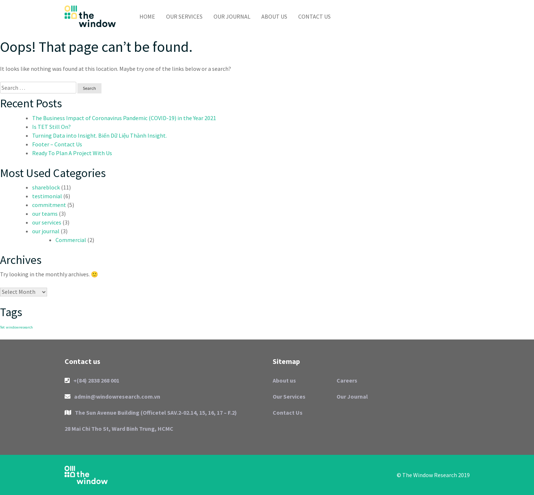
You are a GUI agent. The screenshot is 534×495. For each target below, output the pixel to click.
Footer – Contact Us (57, 144)
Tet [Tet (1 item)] (2, 327)
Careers (347, 380)
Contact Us (314, 16)
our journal (45, 231)
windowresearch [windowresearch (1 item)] (19, 327)
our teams (45, 213)
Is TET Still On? (51, 126)
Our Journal (232, 16)
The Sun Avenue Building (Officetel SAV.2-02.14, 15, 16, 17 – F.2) (151, 412)
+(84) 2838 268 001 (92, 380)
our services (46, 222)
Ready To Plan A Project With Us (72, 153)
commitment (49, 204)
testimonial (47, 196)
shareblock (46, 187)
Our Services (184, 16)
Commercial (70, 239)
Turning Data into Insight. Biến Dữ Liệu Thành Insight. (99, 135)
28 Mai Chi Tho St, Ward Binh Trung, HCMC (119, 428)
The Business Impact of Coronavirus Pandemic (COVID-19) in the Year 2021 (124, 118)
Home (147, 16)
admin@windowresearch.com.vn (112, 396)
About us (274, 16)
